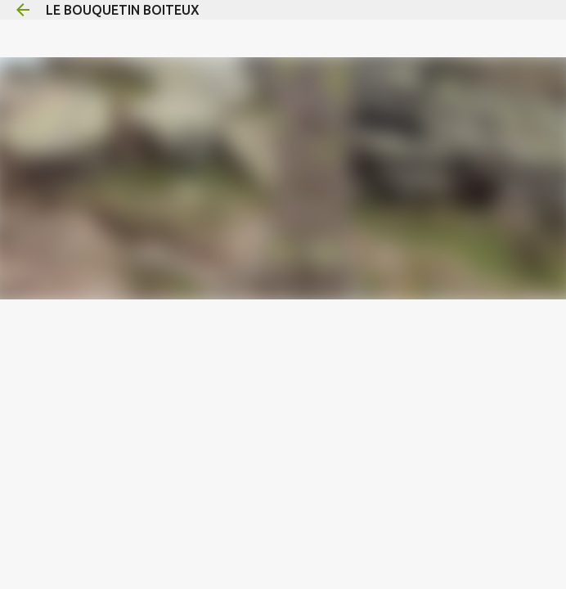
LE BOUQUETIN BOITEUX (123, 9)
